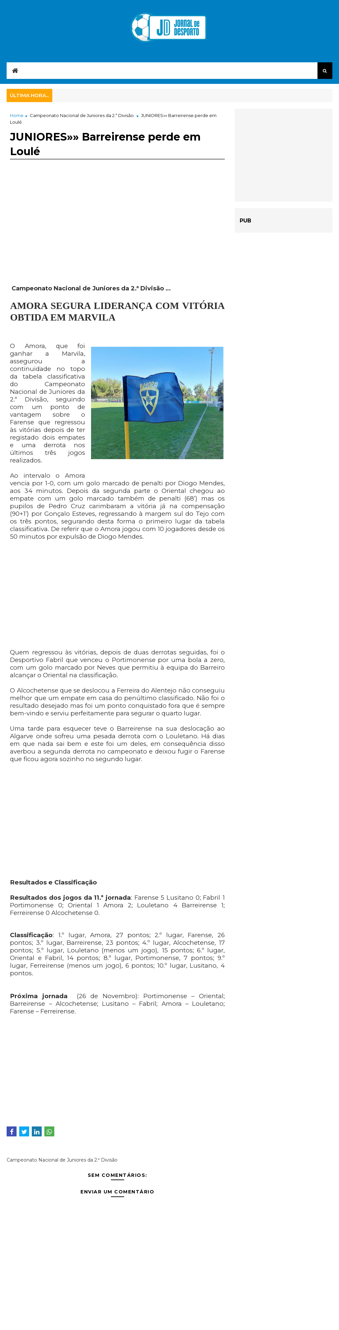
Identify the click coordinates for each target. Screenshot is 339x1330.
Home (17, 115)
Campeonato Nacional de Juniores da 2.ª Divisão (82, 115)
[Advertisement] (117, 238)
